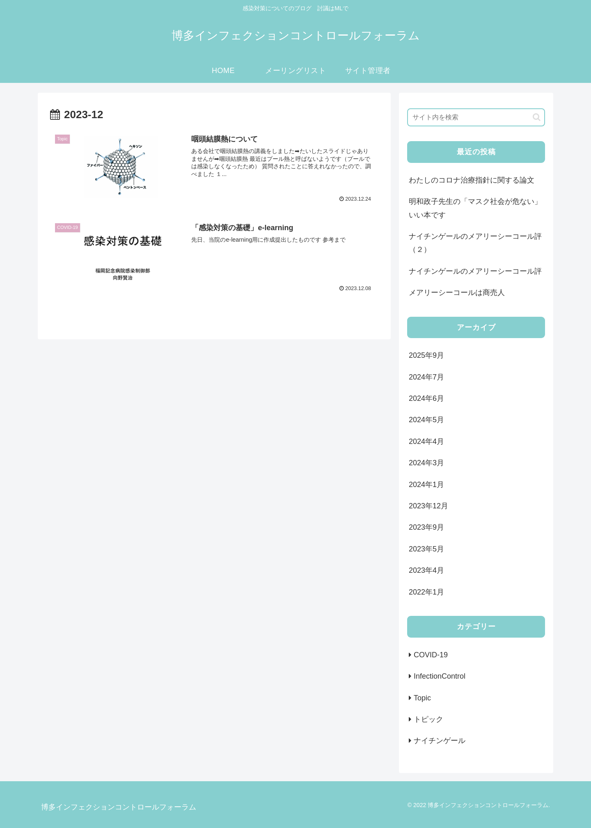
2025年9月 (426, 355)
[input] (476, 117)
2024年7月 (426, 377)
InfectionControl (439, 676)
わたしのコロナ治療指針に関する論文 (471, 180)
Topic (422, 698)
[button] (536, 117)
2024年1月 (426, 484)
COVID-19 (431, 655)
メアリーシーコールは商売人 (457, 292)
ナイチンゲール (439, 741)
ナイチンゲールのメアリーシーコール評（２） (475, 243)
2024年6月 (426, 398)
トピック (428, 719)
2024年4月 (426, 441)
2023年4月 (426, 570)
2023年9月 (426, 527)
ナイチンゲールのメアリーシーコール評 (475, 271)
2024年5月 (426, 420)
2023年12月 (428, 506)
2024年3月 (426, 463)
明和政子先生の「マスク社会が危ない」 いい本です (475, 208)
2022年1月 (426, 592)
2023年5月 (426, 549)
